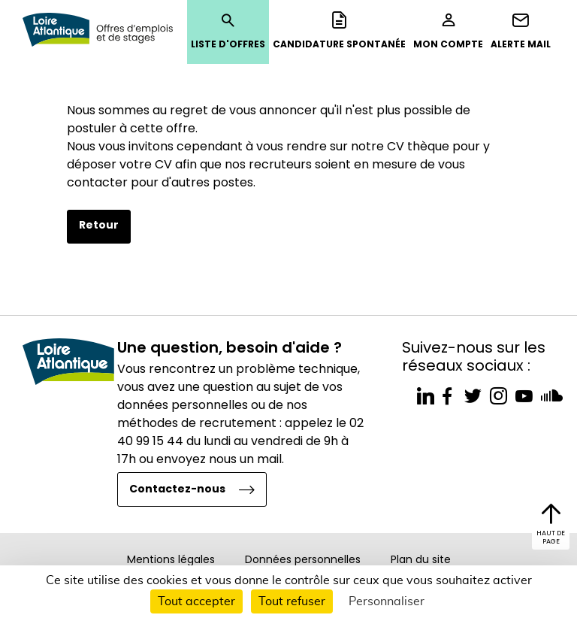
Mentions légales (171, 559)
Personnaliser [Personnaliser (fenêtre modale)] (386, 601)
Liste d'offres (228, 30)
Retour (99, 224)
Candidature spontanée (339, 30)
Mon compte (448, 30)
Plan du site (421, 559)
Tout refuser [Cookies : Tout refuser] (291, 601)
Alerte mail (521, 30)
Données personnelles (303, 559)
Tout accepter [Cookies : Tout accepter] (196, 601)
